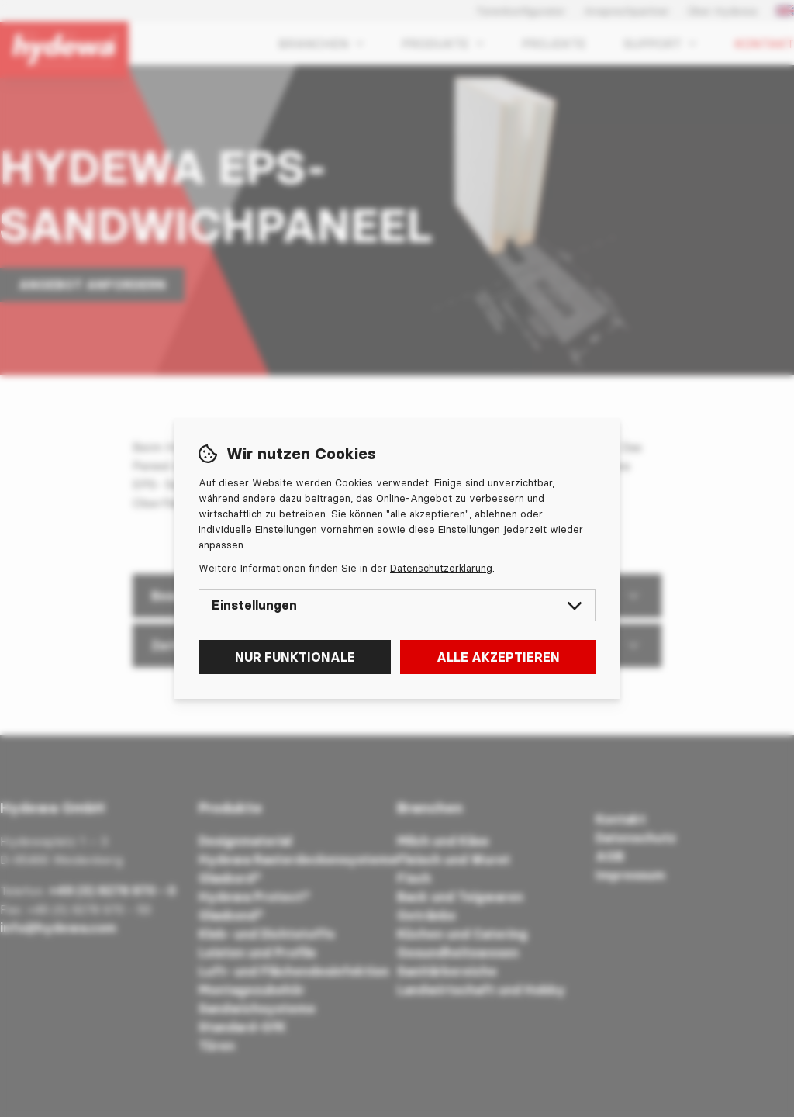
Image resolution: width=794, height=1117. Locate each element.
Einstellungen (397, 605)
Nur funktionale (295, 657)
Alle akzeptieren (498, 657)
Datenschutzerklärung (441, 568)
